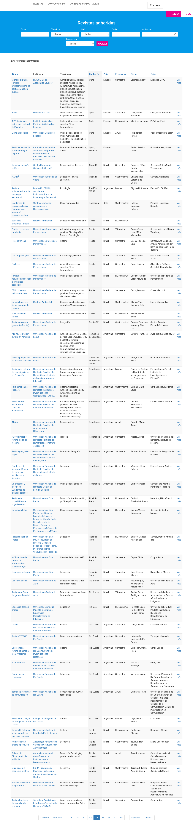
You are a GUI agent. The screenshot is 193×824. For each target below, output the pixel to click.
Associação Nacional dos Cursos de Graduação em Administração (45, 745)
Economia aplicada (21, 572)
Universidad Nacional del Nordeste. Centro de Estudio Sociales (44, 487)
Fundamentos (18, 662)
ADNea (15, 422)
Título (24, 29)
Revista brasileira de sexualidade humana (20, 803)
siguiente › (136, 817)
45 (103, 817)
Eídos (14, 112)
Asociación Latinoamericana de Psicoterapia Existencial (44, 194)
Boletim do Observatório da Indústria (19, 756)
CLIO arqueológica (20, 255)
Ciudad (115, 29)
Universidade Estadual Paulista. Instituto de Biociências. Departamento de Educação (43, 613)
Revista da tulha (19, 510)
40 (72, 817)
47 (115, 817)
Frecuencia (71, 39)
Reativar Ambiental (42, 220)
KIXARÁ (15, 177)
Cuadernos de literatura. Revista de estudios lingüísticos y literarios (20, 472)
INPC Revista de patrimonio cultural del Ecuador (21, 124)
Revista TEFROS (19, 636)
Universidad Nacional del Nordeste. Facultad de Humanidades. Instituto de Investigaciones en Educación (44, 375)
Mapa (188, 14)
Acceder (155, 5)
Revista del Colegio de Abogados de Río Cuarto (21, 721)
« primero (44, 817)
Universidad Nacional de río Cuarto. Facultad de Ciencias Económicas (44, 665)
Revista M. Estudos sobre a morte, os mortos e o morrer (21, 733)
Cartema (16, 264)
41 (78, 817)
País (83, 29)
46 (109, 817)
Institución (147, 29)
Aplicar (102, 44)
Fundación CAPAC (42, 188)
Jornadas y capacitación (84, 4)
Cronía (15, 624)
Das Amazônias (19, 580)
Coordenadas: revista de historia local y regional (20, 651)
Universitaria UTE (41, 112)
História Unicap (19, 241)
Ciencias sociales (20, 133)
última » (149, 817)
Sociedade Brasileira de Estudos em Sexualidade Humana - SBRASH (45, 803)
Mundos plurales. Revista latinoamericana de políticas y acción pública (21, 86)
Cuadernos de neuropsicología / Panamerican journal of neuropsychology (20, 209)
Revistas (38, 4)
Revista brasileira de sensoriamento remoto (20, 305)
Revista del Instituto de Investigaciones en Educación (21, 372)
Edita (153, 74)
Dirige (134, 74)
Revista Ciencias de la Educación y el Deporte (21, 150)
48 (121, 817)
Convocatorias (57, 4)
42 (84, 817)
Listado (175, 14)
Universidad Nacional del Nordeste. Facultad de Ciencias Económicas (44, 404)
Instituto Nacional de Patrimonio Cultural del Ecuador (44, 124)
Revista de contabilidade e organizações (19, 501)
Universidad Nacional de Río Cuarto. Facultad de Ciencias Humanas (44, 627)
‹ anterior (57, 817)
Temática (55, 29)
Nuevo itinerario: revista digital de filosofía (19, 440)
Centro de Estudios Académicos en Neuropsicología (42, 206)
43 (90, 817)
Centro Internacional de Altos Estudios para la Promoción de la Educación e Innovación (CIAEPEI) (44, 153)
